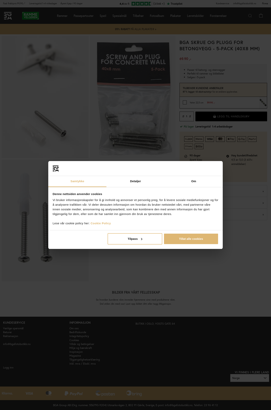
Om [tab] (193, 181)
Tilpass (135, 238)
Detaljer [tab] (135, 181)
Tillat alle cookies (191, 238)
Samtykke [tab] (77, 181)
